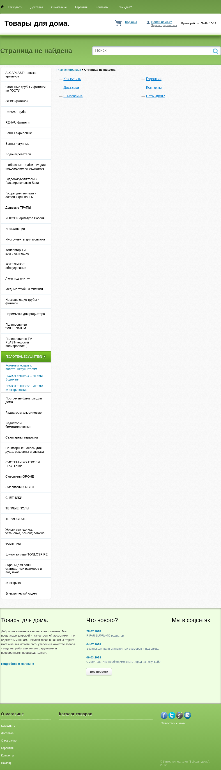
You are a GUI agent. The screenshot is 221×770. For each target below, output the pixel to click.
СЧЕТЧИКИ (13, 497)
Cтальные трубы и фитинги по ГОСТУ (25, 88)
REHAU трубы (15, 112)
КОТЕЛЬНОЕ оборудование (16, 266)
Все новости (99, 671)
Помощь (6, 763)
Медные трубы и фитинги (24, 289)
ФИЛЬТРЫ (13, 544)
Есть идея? (124, 7)
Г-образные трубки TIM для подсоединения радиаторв (25, 166)
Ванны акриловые (18, 133)
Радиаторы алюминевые (23, 412)
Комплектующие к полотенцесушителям (21, 367)
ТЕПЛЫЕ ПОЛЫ (17, 508)
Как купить (15, 7)
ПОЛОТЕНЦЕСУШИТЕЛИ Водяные (24, 377)
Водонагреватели (18, 154)
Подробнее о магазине (17, 663)
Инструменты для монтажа (25, 239)
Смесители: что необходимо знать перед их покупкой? (123, 661)
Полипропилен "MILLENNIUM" (16, 326)
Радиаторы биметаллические (18, 425)
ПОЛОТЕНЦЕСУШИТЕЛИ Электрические (24, 388)
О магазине (59, 7)
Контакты (102, 7)
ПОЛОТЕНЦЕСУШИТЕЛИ (24, 356)
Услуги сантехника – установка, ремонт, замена (24, 531)
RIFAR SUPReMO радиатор (105, 635)
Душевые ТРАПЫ (18, 207)
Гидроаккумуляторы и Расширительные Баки (22, 180)
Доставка (36, 7)
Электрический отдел (21, 593)
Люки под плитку (17, 278)
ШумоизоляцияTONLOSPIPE (26, 554)
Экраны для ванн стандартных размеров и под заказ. (23, 568)
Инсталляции (15, 229)
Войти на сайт (161, 22)
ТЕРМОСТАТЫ (16, 519)
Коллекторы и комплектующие (17, 251)
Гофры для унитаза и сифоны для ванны (21, 195)
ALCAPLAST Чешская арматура (21, 74)
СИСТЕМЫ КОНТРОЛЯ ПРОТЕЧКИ (22, 464)
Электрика (13, 583)
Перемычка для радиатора (25, 314)
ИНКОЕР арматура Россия (24, 218)
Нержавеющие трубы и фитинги (22, 301)
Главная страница (68, 69)
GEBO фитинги (16, 101)
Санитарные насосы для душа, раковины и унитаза (24, 449)
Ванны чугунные (17, 143)
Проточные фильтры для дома (23, 400)
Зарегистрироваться (164, 25)
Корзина (131, 22)
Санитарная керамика (21, 437)
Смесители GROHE (19, 476)
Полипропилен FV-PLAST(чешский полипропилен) (19, 342)
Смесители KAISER (19, 487)
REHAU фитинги (17, 122)
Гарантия (81, 7)
